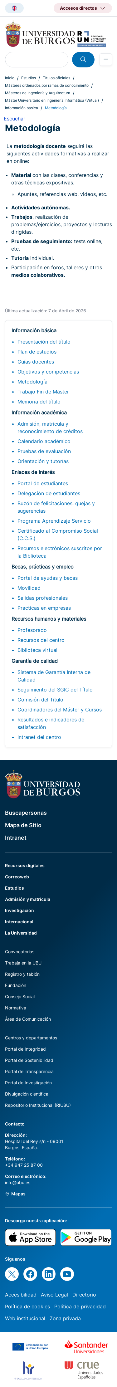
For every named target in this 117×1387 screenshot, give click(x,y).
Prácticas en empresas (44, 608)
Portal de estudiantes (42, 483)
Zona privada (65, 1318)
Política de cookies (27, 1306)
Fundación (15, 985)
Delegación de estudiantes (48, 493)
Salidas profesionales (42, 598)
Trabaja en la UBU (23, 962)
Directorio (84, 1295)
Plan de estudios (36, 352)
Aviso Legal (54, 1295)
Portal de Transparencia (29, 1071)
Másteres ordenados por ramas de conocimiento (47, 85)
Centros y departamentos (31, 1037)
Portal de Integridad (25, 1049)
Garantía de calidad (35, 661)
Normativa (15, 1007)
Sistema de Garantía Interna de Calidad (53, 676)
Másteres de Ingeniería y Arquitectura (37, 92)
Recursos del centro (41, 640)
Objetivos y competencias (48, 372)
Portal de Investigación (28, 1082)
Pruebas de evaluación (44, 451)
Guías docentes (35, 362)
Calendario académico (44, 441)
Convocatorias (19, 951)
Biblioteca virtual (37, 650)
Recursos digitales (25, 865)
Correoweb (17, 876)
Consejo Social (20, 996)
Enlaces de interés (33, 472)
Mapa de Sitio (23, 825)
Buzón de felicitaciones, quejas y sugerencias (56, 507)
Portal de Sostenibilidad (29, 1060)
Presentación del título (44, 342)
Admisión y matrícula (27, 899)
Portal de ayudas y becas (47, 578)
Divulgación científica (26, 1093)
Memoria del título (39, 401)
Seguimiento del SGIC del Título (55, 689)
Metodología (32, 381)
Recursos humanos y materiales (49, 619)
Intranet (16, 837)
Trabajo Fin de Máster (43, 391)
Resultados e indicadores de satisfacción (50, 723)
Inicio (9, 78)
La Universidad (21, 932)
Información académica (39, 412)
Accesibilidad (21, 1295)
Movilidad (29, 588)
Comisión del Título (40, 699)
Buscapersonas (26, 812)
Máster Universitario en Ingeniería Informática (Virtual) (52, 100)
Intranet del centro (39, 737)
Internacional (19, 921)
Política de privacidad (80, 1306)
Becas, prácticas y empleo (43, 567)
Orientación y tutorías (43, 461)
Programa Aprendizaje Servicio (54, 521)
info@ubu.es (17, 1182)
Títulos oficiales (56, 78)
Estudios (28, 78)
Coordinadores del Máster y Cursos (59, 709)
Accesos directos (78, 8)
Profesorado (32, 630)
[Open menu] (106, 59)
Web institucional (25, 1318)
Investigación (19, 910)
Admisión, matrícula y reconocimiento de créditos (50, 427)
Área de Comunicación (28, 1019)
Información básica (21, 107)
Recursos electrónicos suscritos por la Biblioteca (59, 552)
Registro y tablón (22, 974)
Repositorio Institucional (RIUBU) (38, 1105)
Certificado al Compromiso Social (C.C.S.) (57, 534)
